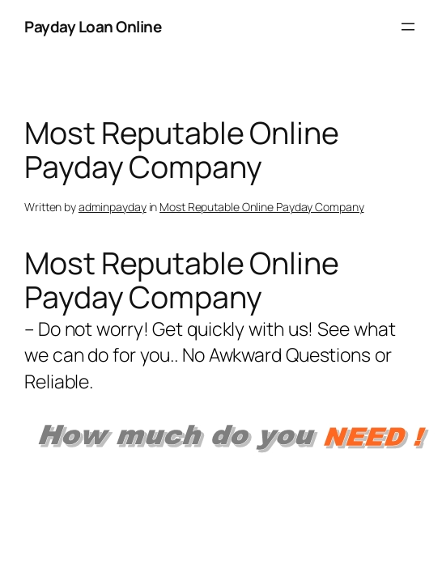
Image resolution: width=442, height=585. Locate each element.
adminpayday (113, 206)
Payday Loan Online (92, 26)
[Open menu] (408, 26)
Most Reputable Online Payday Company (261, 206)
